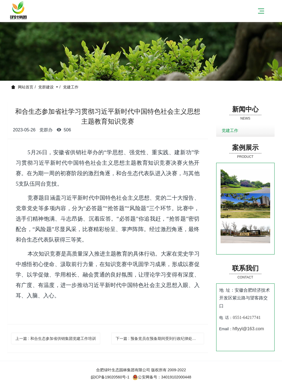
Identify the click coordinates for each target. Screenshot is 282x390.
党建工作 (70, 87)
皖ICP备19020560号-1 (110, 377)
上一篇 (55, 338)
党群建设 (46, 87)
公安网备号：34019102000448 (161, 377)
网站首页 (25, 87)
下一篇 (160, 338)
